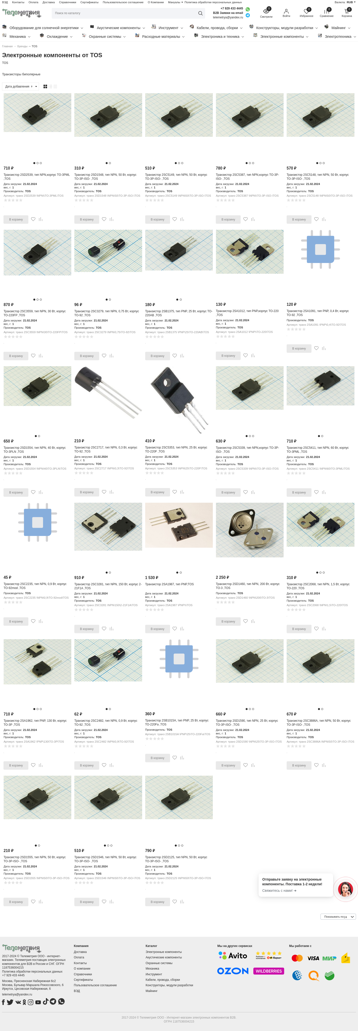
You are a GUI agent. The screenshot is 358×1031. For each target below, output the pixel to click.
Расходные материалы (160, 36)
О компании (82, 968)
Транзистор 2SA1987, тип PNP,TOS (169, 584)
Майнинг (337, 27)
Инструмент (167, 27)
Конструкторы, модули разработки (283, 27)
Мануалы (174, 2)
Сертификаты (90, 2)
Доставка (49, 2)
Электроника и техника (219, 36)
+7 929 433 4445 (232, 8)
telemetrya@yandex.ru (17, 994)
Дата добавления (19, 86)
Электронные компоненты (280, 36)
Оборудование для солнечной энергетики (42, 27)
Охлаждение (55, 36)
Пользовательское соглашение (123, 2)
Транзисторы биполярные (21, 74)
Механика (16, 36)
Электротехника (336, 36)
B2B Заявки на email (228, 13)
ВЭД (5, 2)
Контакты (18, 2)
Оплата (33, 2)
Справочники (67, 2)
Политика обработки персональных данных (213, 2)
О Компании (156, 2)
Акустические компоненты (117, 27)
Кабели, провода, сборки (215, 27)
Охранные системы (104, 36)
